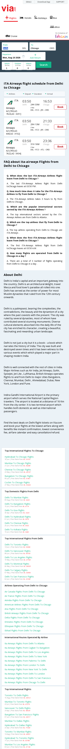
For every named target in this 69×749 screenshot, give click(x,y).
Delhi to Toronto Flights (16, 544)
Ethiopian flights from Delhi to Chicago (24, 626)
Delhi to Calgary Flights (16, 570)
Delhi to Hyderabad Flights (18, 516)
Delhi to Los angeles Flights (18, 557)
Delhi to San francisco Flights (19, 576)
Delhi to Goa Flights (14, 510)
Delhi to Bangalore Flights (17, 503)
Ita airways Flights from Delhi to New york (26, 656)
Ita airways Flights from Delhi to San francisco (28, 678)
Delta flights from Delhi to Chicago (22, 617)
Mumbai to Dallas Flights (17, 721)
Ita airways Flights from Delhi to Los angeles (27, 652)
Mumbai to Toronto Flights (18, 701)
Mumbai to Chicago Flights (18, 463)
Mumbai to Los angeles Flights (20, 744)
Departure (7, 54)
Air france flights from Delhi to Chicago (24, 596)
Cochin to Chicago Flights (17, 482)
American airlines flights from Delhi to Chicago (28, 604)
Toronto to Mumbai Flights (18, 731)
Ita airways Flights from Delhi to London (25, 673)
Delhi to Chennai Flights (16, 523)
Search (44, 64)
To (32, 45)
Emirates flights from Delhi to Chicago (24, 621)
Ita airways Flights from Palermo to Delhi (25, 660)
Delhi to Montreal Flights (17, 563)
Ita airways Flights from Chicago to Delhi (25, 682)
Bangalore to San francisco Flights (22, 714)
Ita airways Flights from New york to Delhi (26, 669)
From (5, 45)
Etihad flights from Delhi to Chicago (23, 630)
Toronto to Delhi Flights (16, 695)
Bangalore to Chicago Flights (19, 476)
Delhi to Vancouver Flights (18, 551)
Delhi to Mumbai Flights (16, 497)
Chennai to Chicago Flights (18, 469)
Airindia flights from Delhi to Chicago (23, 600)
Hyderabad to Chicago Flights (19, 456)
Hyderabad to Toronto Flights (19, 738)
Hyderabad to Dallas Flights (18, 725)
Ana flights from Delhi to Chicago (21, 608)
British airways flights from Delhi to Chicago (27, 613)
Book (60, 107)
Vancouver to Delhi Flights (18, 708)
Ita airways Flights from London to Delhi (25, 665)
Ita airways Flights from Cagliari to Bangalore (27, 647)
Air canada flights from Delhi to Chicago (25, 591)
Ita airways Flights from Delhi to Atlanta (24, 643)
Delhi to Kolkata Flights (16, 529)
